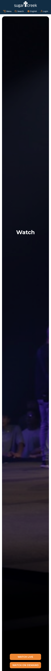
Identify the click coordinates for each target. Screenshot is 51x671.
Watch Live (25, 656)
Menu (7, 11)
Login (44, 11)
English (33, 11)
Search (19, 11)
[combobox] (33, 11)
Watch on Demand (25, 665)
